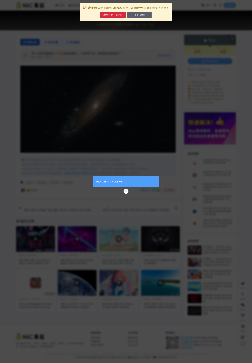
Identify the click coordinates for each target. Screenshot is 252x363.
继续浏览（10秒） (113, 14)
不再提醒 (139, 14)
